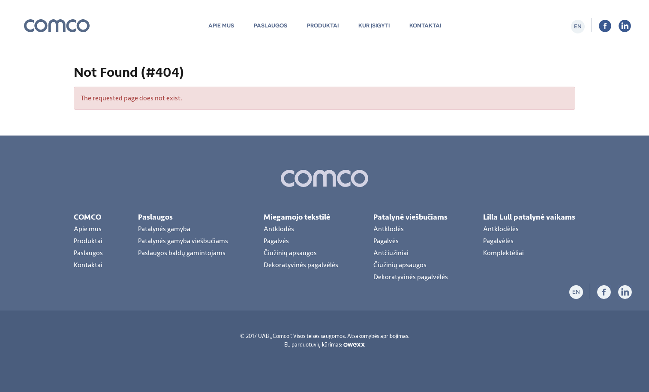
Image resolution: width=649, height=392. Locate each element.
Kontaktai (425, 25)
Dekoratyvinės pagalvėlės (301, 265)
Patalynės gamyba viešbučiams (183, 241)
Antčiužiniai (391, 253)
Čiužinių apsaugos (290, 253)
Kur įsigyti (374, 25)
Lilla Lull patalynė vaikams (529, 217)
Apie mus (221, 25)
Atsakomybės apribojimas (377, 336)
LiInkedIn (625, 26)
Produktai (323, 25)
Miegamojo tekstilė (297, 217)
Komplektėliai (503, 253)
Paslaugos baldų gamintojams (181, 253)
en (578, 26)
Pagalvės (276, 241)
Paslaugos (270, 25)
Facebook (605, 26)
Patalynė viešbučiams (410, 217)
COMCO (87, 217)
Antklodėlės (501, 229)
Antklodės (279, 229)
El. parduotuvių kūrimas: (324, 345)
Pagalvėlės (498, 241)
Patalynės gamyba (164, 229)
